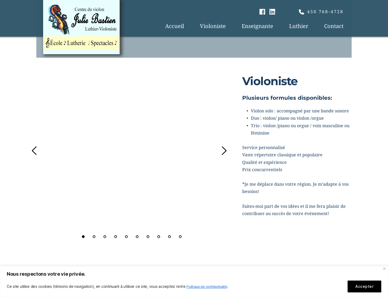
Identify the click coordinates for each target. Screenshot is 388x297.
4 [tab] (115, 236)
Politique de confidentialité (209, 286)
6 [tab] (137, 236)
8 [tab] (158, 236)
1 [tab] (83, 236)
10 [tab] (180, 236)
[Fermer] (384, 268)
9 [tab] (169, 236)
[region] (194, 281)
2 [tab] (94, 236)
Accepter (364, 286)
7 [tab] (148, 236)
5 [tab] (126, 236)
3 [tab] (104, 236)
